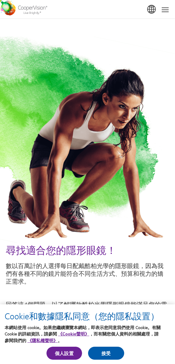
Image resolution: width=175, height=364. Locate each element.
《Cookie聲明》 (73, 335)
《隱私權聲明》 (42, 341)
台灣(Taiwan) (152, 9)
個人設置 (64, 354)
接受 (106, 354)
